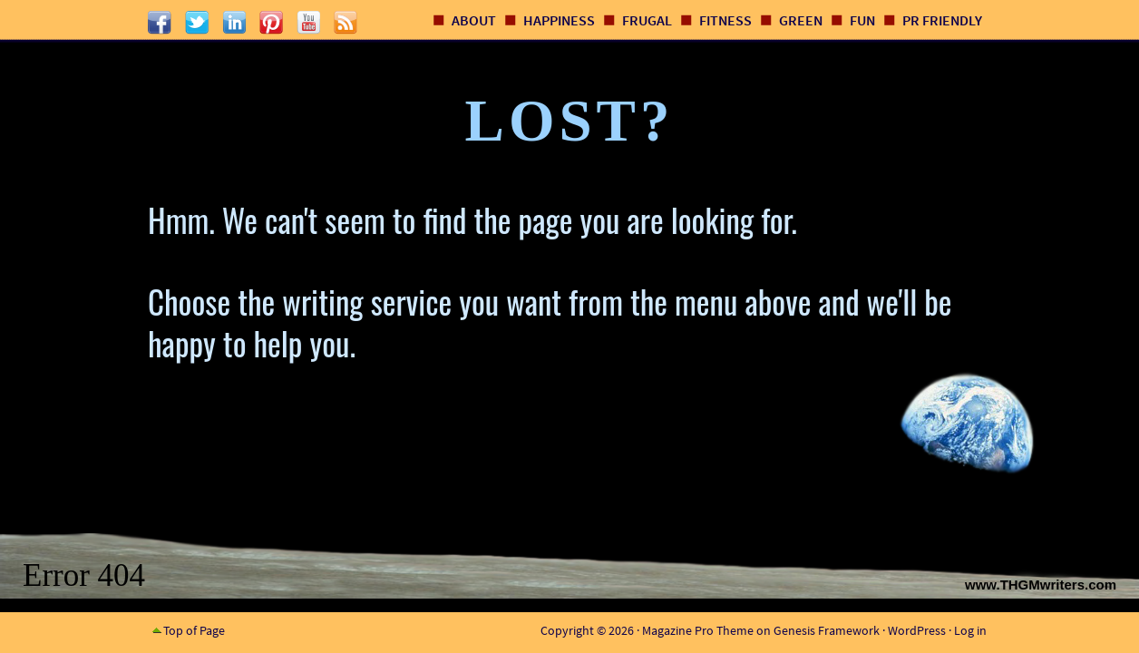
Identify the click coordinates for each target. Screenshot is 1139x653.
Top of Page (194, 630)
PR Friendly (942, 20)
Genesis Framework (827, 630)
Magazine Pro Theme (698, 630)
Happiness (559, 20)
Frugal (647, 20)
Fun (862, 20)
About (474, 20)
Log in (970, 630)
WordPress (917, 630)
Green (801, 20)
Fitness (725, 20)
